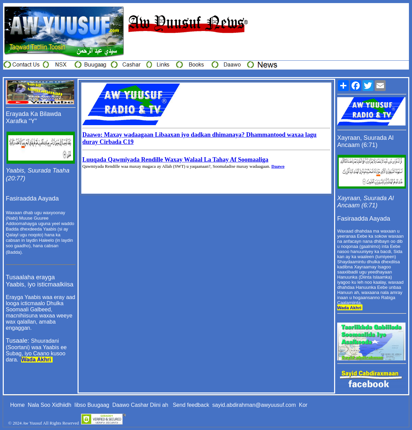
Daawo (277, 166)
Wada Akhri (36, 359)
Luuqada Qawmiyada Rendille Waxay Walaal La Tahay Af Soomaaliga (175, 159)
